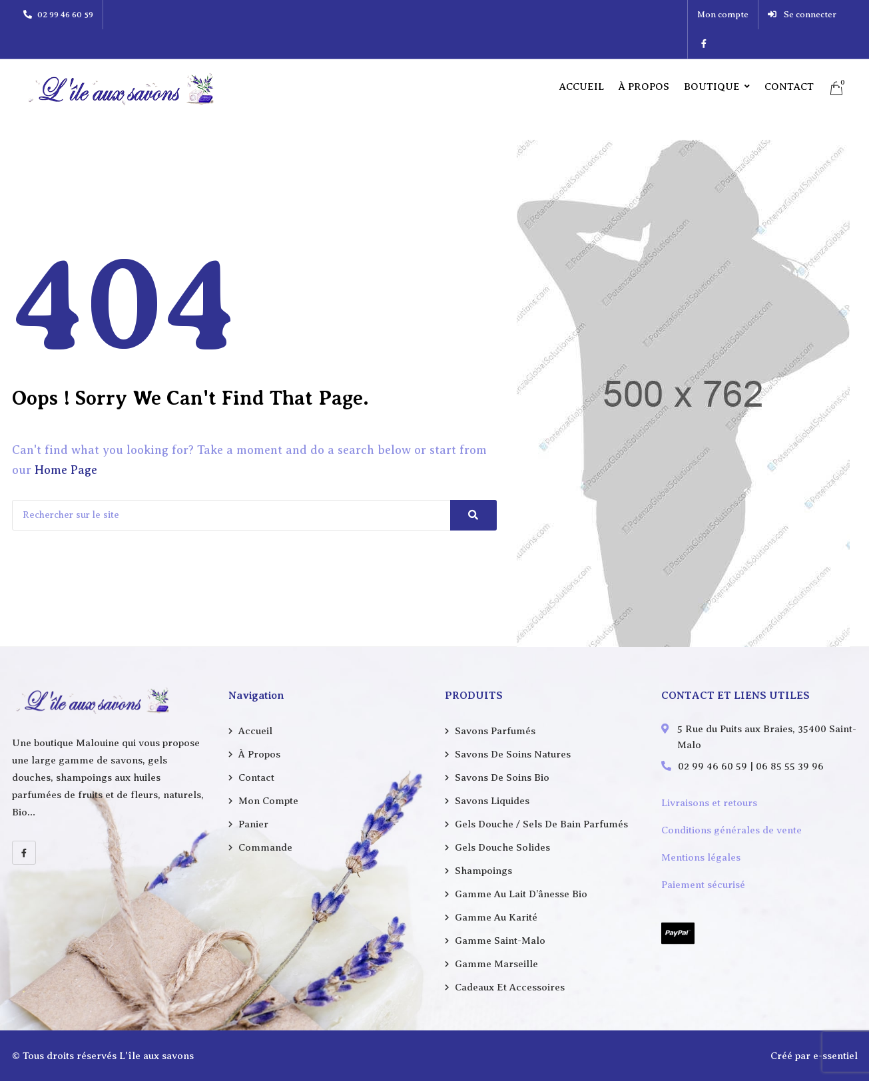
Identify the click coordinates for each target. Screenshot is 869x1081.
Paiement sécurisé (703, 884)
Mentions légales (700, 857)
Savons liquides (492, 800)
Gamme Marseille (496, 964)
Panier (253, 824)
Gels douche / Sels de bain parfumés (541, 824)
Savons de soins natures (513, 754)
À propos (644, 57)
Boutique (712, 57)
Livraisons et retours (709, 802)
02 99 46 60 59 (58, 14)
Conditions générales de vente (731, 830)
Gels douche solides (502, 847)
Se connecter (778, 14)
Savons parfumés (495, 731)
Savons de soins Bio (502, 777)
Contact (789, 57)
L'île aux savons (156, 1055)
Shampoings (483, 870)
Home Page (66, 470)
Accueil (581, 57)
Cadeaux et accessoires (510, 987)
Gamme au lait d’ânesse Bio (521, 894)
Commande (265, 847)
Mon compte (699, 14)
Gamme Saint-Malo (500, 940)
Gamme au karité (496, 917)
